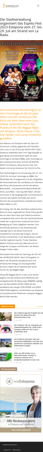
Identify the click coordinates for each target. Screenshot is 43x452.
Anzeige (40, 369)
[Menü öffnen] (38, 5)
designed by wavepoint (10, 445)
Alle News (40, 306)
